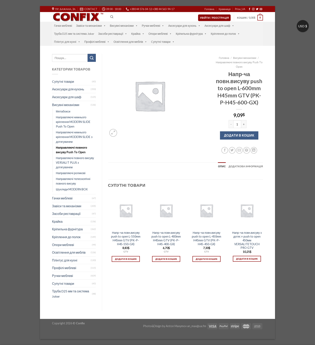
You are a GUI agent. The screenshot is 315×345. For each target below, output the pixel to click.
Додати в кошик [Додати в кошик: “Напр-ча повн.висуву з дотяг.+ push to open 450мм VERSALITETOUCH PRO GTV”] (247, 258)
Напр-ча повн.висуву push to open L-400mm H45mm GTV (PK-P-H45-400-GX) (166, 238)
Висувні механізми (124, 25)
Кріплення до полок (225, 33)
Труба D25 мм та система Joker (74, 33)
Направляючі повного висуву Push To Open (71, 150)
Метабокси (63, 111)
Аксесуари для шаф (219, 25)
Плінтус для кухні (67, 41)
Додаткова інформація (246, 166)
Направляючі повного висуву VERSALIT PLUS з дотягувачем (75, 162)
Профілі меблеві (97, 41)
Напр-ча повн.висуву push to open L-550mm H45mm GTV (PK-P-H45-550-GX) (125, 238)
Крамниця (225, 9)
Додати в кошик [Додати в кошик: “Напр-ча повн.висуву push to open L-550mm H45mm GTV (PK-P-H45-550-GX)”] (126, 259)
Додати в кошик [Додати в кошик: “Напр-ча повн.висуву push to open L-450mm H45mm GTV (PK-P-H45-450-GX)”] (206, 259)
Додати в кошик (239, 135)
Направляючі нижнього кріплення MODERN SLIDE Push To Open (73, 121)
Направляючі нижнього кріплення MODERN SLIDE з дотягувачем (74, 137)
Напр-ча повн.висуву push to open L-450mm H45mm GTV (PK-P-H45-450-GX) (206, 238)
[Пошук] (111, 17)
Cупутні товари (163, 41)
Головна (209, 9)
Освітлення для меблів (130, 41)
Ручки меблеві (153, 25)
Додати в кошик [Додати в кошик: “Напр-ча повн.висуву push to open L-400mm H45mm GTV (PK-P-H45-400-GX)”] (166, 259)
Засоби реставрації (112, 33)
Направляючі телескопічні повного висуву (73, 181)
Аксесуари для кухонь (184, 25)
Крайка (137, 33)
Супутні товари (63, 283)
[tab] (222, 166)
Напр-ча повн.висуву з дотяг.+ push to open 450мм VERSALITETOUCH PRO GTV (247, 240)
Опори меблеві (160, 33)
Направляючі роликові (70, 173)
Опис (222, 166)
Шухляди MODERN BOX (72, 189)
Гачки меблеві (63, 25)
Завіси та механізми (91, 25)
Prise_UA (240, 9)
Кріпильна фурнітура (191, 33)
